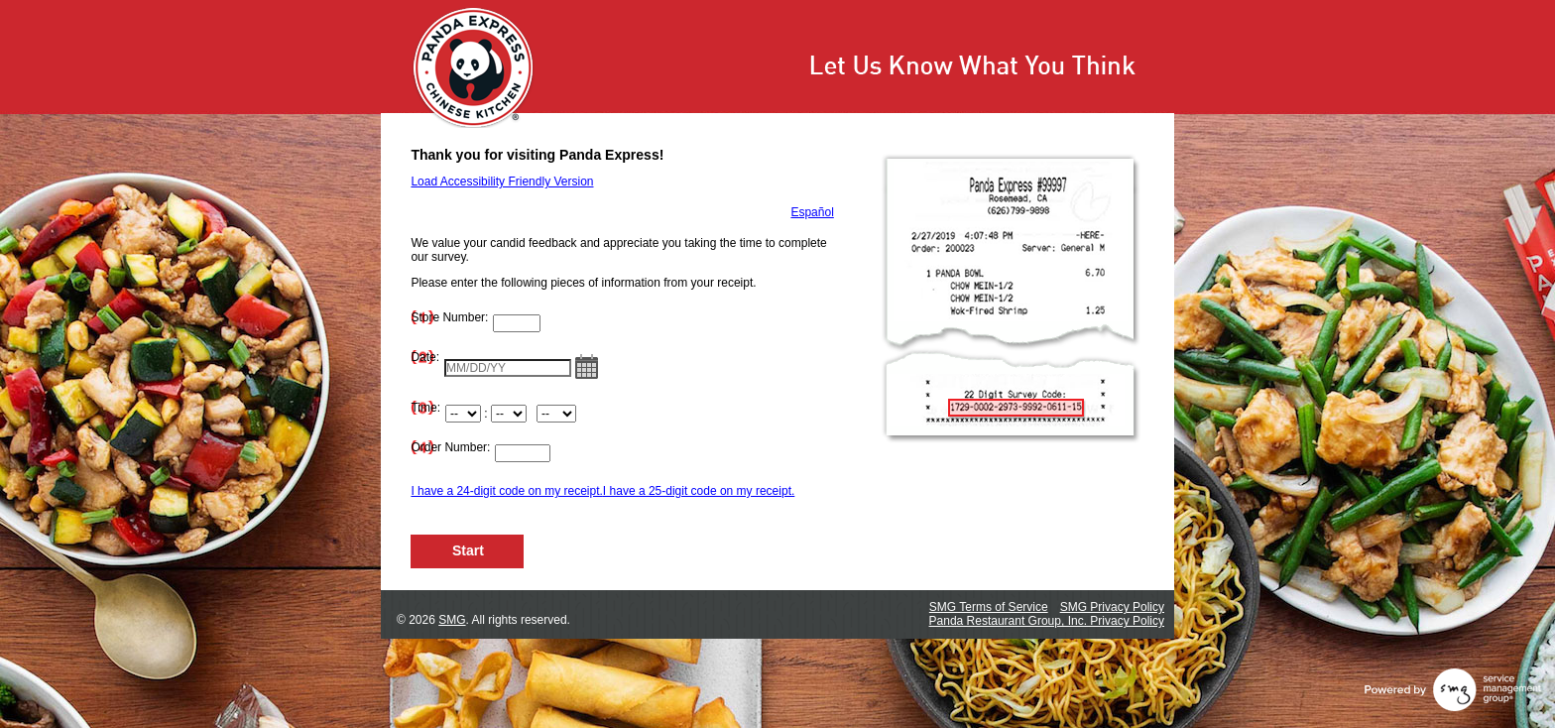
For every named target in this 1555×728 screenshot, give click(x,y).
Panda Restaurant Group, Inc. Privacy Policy (1046, 621)
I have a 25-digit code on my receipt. (698, 491)
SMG (451, 620)
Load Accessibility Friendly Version (502, 181)
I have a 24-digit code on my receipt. (506, 491)
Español (811, 212)
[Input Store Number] (516, 323)
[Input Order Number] (522, 453)
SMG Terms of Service (988, 607)
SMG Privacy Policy (1112, 607)
